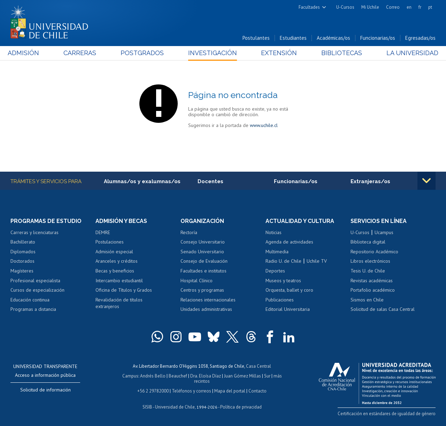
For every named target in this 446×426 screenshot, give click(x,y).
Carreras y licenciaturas (34, 232)
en (409, 7)
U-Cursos (345, 7)
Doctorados (22, 261)
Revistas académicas (372, 280)
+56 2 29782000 (153, 391)
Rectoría (188, 232)
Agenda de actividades (289, 242)
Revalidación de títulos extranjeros (119, 303)
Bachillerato (22, 242)
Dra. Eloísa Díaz (205, 376)
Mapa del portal (229, 391)
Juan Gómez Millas (242, 376)
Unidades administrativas (206, 309)
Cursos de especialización (37, 290)
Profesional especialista (35, 280)
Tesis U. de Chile (368, 271)
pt (430, 7)
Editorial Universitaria (288, 309)
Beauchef (178, 376)
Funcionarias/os (377, 38)
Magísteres (21, 271)
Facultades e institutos (203, 271)
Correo (393, 7)
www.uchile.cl (264, 125)
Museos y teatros (283, 280)
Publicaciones (280, 300)
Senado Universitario (202, 251)
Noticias (274, 232)
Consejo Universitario (202, 242)
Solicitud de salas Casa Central (383, 309)
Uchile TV (317, 261)
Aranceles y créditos (116, 261)
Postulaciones (109, 242)
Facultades (309, 7)
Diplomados (23, 251)
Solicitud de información (45, 390)
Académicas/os (333, 38)
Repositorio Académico (374, 251)
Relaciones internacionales (208, 300)
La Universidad (410, 53)
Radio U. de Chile (283, 261)
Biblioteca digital (368, 242)
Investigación (212, 53)
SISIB (147, 407)
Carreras (81, 53)
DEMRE (102, 232)
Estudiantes (293, 38)
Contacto (257, 391)
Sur (267, 376)
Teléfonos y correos (191, 391)
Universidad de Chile (175, 407)
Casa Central (258, 366)
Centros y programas (202, 290)
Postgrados (142, 53)
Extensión (278, 53)
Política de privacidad (241, 407)
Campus (130, 376)
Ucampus (384, 232)
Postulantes (256, 38)
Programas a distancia (33, 309)
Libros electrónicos (370, 261)
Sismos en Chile (367, 300)
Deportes (275, 271)
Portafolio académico (373, 290)
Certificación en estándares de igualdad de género (387, 414)
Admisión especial (114, 251)
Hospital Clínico (196, 280)
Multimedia (277, 251)
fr (419, 7)
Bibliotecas (340, 53)
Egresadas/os (420, 38)
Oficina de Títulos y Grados (123, 290)
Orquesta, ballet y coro (289, 290)
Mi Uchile (370, 7)
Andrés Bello (153, 376)
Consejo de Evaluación (204, 261)
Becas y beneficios (114, 271)
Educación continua (29, 300)
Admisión (26, 53)
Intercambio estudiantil (119, 280)
